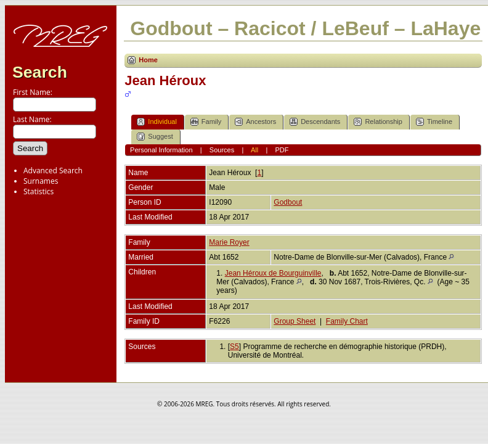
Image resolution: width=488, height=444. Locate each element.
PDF (281, 150)
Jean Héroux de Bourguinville (273, 273)
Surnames (40, 181)
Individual (156, 121)
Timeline (434, 121)
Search (39, 72)
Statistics (38, 191)
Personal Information (161, 150)
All (254, 150)
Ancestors (255, 121)
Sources (221, 150)
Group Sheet (294, 321)
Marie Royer (229, 242)
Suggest (155, 136)
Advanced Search (53, 170)
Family (205, 121)
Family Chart (347, 321)
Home (148, 60)
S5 (234, 346)
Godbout (288, 202)
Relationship (378, 121)
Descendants (315, 121)
